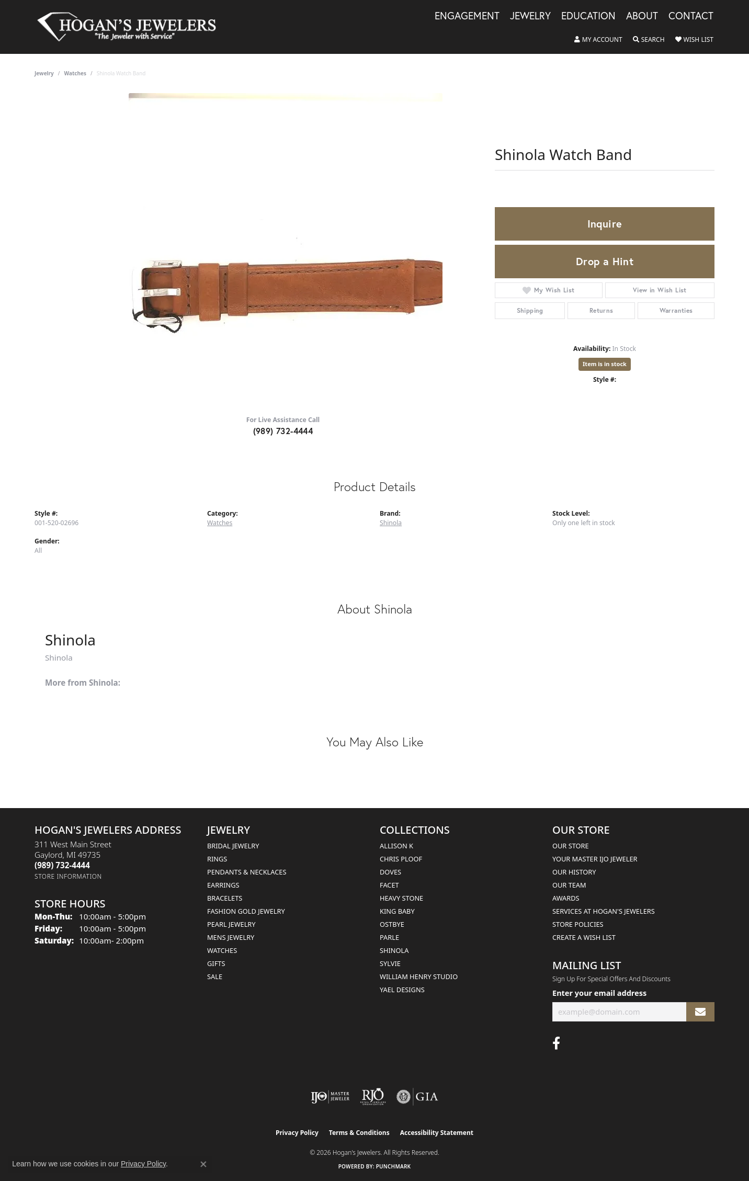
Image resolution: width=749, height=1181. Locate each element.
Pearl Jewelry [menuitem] (231, 924)
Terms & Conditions (359, 1132)
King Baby (397, 911)
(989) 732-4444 (283, 430)
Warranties (676, 310)
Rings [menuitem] (217, 859)
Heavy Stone (401, 898)
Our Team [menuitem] (569, 885)
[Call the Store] (62, 865)
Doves (390, 872)
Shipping (530, 310)
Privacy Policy (297, 1132)
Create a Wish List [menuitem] (584, 937)
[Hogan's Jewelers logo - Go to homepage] (131, 26)
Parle (389, 937)
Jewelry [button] (530, 16)
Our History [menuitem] (574, 872)
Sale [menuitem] (214, 976)
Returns (601, 310)
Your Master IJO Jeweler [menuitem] (595, 859)
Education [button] (588, 16)
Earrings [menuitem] (223, 885)
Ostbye (392, 924)
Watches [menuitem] (222, 950)
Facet (389, 885)
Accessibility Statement (436, 1132)
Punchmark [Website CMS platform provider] (393, 1166)
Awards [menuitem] (566, 898)
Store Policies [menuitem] (578, 924)
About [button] (642, 16)
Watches (75, 73)
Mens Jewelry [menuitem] (230, 937)
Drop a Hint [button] (604, 261)
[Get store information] (68, 876)
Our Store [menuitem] (570, 845)
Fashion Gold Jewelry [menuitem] (246, 911)
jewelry (44, 73)
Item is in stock (605, 364)
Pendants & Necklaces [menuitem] (246, 872)
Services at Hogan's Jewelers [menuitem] (603, 911)
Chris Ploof (401, 859)
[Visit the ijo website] (330, 1097)
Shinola (391, 522)
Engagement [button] (467, 16)
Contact (690, 16)
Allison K (396, 845)
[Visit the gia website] (417, 1097)
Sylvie (390, 963)
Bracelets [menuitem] (224, 898)
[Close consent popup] (203, 1164)
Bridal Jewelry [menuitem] (233, 845)
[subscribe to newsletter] (700, 1011)
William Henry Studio (419, 976)
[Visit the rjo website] (373, 1097)
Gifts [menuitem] (216, 963)
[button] (598, 40)
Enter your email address (599, 992)
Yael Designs (402, 989)
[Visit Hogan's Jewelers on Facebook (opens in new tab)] (556, 1043)
